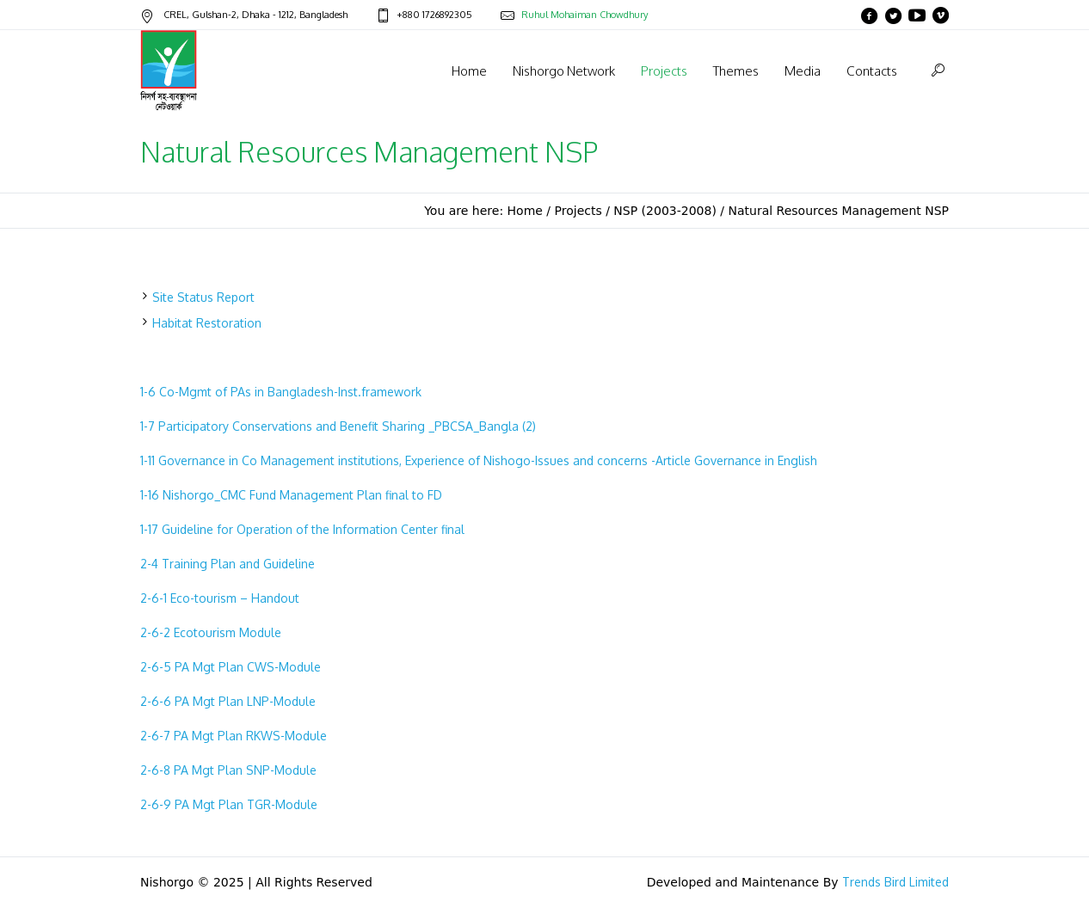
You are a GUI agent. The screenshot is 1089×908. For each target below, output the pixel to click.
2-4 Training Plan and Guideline (227, 563)
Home (525, 211)
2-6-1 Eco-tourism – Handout (219, 598)
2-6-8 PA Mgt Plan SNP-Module (228, 770)
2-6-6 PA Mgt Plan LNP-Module (228, 701)
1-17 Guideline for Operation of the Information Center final (302, 529)
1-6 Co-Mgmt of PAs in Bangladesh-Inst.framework (280, 391)
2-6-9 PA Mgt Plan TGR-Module (228, 804)
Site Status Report (203, 297)
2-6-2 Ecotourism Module (210, 632)
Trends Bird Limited (895, 881)
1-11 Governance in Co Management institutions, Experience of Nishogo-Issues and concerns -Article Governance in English (478, 460)
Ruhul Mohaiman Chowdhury (584, 15)
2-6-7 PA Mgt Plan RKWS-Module (233, 735)
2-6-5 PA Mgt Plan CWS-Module (230, 667)
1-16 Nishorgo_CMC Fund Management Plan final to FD (291, 495)
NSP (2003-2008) (665, 211)
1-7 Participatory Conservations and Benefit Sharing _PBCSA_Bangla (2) (338, 426)
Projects (578, 211)
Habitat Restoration (206, 323)
